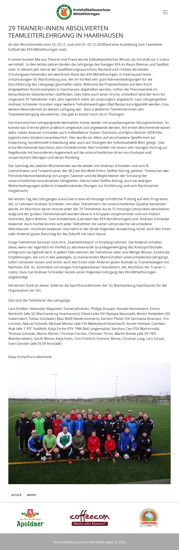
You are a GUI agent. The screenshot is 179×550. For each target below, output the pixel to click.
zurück (16, 494)
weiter (32, 494)
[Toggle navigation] (165, 12)
